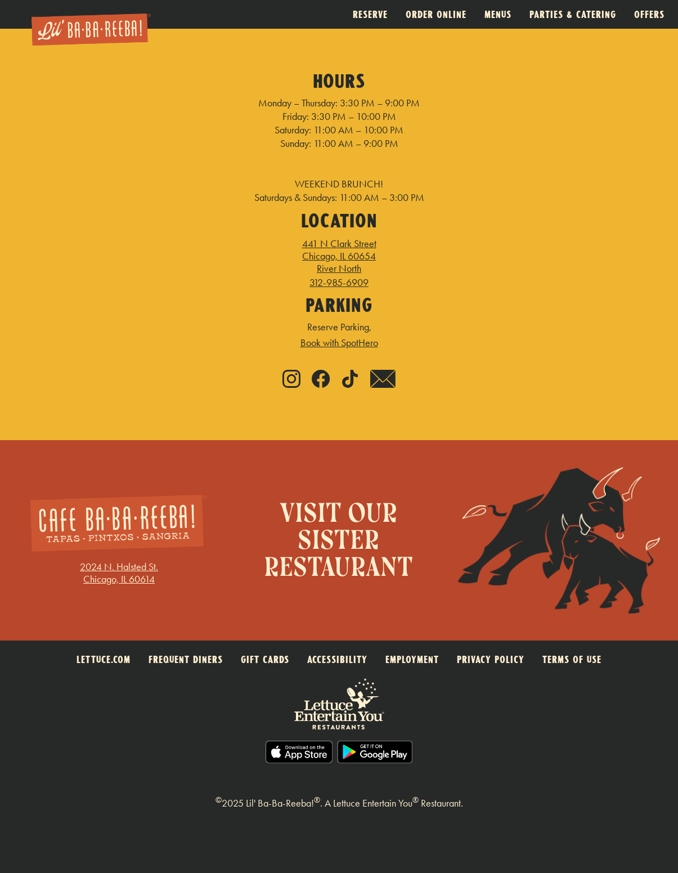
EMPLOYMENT (412, 659)
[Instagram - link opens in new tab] (291, 380)
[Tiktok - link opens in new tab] (349, 380)
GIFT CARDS (265, 659)
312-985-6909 (339, 282)
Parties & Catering (572, 14)
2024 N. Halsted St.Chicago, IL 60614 (119, 573)
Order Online (436, 14)
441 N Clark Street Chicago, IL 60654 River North (339, 256)
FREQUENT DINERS (186, 659)
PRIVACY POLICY (490, 659)
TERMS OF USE (571, 659)
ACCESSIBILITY (337, 659)
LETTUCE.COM (104, 659)
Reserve (370, 14)
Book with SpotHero (339, 343)
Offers (649, 14)
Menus (497, 14)
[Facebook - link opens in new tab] (320, 380)
